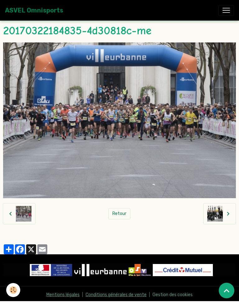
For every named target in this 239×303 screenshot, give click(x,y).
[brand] (34, 10)
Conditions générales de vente (116, 294)
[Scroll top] (226, 290)
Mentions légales (63, 294)
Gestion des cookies (172, 294)
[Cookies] (13, 290)
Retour (119, 213)
